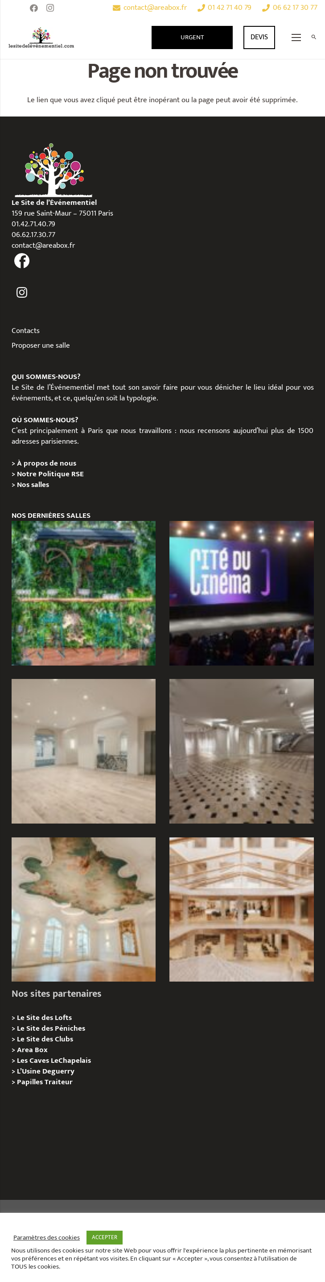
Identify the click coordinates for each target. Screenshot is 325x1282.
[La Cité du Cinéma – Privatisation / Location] (241, 593)
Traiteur (59, 1082)
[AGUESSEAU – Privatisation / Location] (84, 751)
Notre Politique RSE (50, 474)
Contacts (26, 331)
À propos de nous (46, 463)
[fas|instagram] (22, 293)
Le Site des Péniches (51, 1028)
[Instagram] (50, 8)
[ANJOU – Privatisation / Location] (241, 751)
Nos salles (33, 485)
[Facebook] (34, 8)
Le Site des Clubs (45, 1039)
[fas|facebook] (22, 261)
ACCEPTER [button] (104, 1237)
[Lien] (41, 37)
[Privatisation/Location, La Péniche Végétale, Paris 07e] (84, 593)
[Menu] (296, 37)
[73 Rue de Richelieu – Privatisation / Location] (241, 909)
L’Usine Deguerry (45, 1071)
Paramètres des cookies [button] (46, 1238)
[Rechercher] (314, 37)
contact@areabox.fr (43, 245)
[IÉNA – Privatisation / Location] (84, 909)
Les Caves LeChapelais (54, 1060)
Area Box (32, 1050)
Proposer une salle (41, 345)
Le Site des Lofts (44, 1017)
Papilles (31, 1082)
